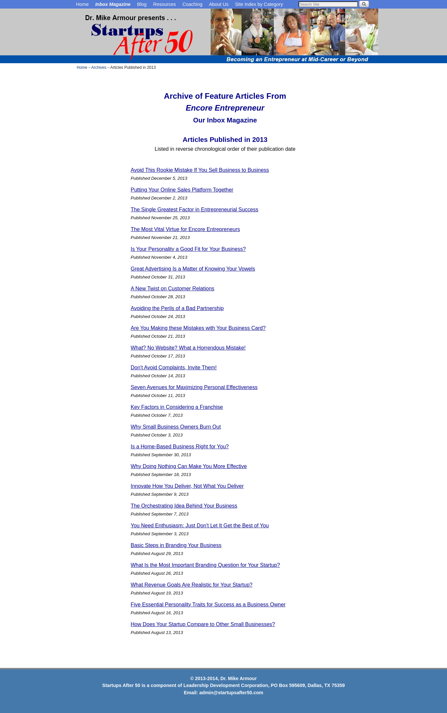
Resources (164, 4)
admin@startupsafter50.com (231, 692)
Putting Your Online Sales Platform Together (182, 190)
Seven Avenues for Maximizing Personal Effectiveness (194, 387)
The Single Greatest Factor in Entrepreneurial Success (194, 209)
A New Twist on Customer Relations (172, 288)
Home (82, 4)
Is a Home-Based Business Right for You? (180, 446)
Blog (142, 4)
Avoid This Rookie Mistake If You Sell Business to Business (200, 170)
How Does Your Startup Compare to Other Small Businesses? (203, 624)
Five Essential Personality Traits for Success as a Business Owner (208, 604)
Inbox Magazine (112, 4)
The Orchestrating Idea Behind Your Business (184, 506)
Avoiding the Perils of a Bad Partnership (177, 308)
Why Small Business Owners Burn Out (176, 427)
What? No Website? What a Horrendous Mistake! (188, 348)
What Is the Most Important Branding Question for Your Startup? (205, 565)
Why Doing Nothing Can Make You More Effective (189, 466)
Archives (98, 67)
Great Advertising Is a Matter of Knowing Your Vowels (193, 269)
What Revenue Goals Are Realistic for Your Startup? (191, 585)
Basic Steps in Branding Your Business (176, 545)
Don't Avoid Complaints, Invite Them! (174, 367)
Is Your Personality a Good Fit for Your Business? (188, 249)
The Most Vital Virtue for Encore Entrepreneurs (185, 229)
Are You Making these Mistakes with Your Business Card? (198, 328)
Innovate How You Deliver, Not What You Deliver (187, 486)
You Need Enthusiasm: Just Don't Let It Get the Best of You (200, 525)
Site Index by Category (259, 4)
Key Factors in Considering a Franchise (177, 407)
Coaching (192, 4)
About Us (218, 4)
